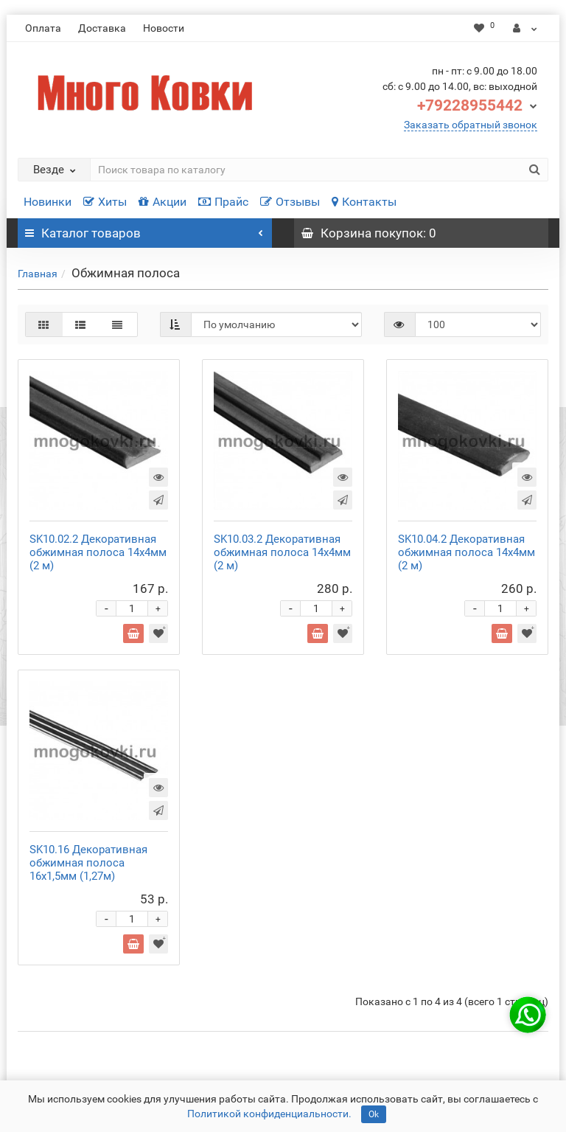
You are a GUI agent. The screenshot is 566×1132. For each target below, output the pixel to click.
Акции (162, 202)
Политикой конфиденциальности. (269, 1113)
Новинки (47, 202)
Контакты (364, 202)
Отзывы (290, 202)
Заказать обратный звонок (470, 125)
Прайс (223, 202)
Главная (37, 273)
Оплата (43, 28)
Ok (373, 1114)
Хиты (105, 202)
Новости (163, 28)
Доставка (102, 28)
